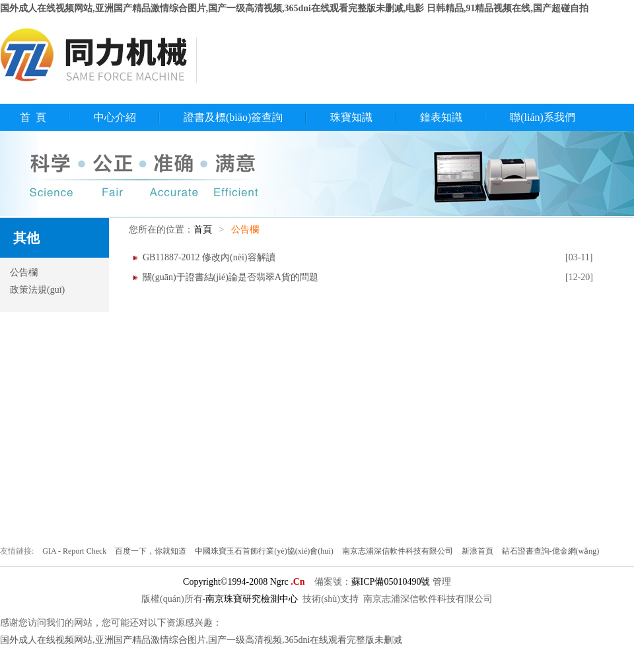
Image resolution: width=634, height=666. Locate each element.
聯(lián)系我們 (542, 117)
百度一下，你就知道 (151, 551)
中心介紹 (115, 117)
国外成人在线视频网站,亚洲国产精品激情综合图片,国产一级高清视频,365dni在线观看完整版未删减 (201, 640)
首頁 (203, 230)
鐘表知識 (441, 117)
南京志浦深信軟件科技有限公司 (398, 551)
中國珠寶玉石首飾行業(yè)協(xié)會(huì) (265, 551)
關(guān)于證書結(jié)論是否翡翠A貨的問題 (230, 277)
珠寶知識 (351, 117)
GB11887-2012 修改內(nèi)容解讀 (209, 257)
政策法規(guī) (37, 290)
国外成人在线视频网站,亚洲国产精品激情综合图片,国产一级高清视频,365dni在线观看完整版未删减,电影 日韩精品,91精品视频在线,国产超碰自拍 (294, 8)
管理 (442, 582)
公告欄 (24, 273)
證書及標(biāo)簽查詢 (233, 117)
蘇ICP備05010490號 (391, 582)
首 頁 (33, 117)
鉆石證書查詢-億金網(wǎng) (551, 551)
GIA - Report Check (75, 551)
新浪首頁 (478, 551)
